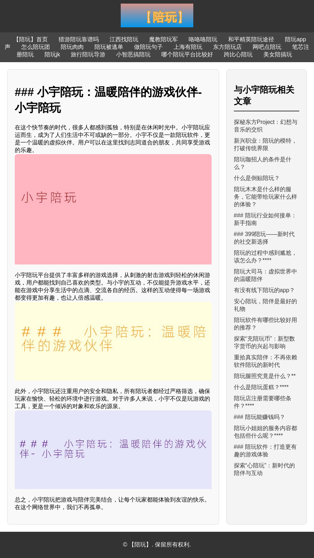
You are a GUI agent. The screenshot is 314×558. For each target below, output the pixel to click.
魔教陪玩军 (163, 39)
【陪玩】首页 (30, 39)
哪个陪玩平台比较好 (187, 54)
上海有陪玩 (188, 47)
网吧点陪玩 (267, 47)
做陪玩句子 (148, 47)
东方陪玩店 (227, 47)
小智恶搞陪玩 (133, 54)
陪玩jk (52, 54)
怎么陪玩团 (35, 47)
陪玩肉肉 (72, 47)
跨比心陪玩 (238, 54)
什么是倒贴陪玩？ (257, 178)
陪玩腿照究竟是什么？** (265, 376)
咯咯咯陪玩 (203, 39)
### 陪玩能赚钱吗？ (259, 417)
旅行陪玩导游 (88, 54)
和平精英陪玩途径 (251, 39)
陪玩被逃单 (108, 47)
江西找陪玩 (124, 39)
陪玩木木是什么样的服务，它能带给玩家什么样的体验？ (265, 196)
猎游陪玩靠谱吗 (79, 39)
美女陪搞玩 (277, 54)
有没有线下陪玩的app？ (264, 290)
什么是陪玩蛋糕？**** (261, 387)
